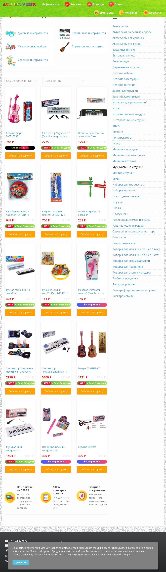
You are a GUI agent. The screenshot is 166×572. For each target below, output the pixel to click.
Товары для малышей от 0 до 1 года (136, 249)
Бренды (95, 4)
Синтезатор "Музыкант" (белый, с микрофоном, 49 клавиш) (56, 136)
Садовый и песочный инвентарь (133, 231)
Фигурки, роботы (123, 284)
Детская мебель (122, 73)
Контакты (128, 12)
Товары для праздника (127, 266)
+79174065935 (16, 541)
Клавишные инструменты (89, 33)
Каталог (73, 4)
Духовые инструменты (33, 33)
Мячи (115, 178)
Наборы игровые (123, 190)
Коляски (117, 132)
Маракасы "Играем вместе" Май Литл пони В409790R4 (91, 293)
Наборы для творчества (128, 184)
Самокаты (119, 237)
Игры (115, 108)
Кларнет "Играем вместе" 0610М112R (53, 213)
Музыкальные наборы (32, 46)
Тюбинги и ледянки (125, 278)
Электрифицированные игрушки (134, 290)
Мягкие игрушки (123, 173)
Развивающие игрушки (128, 225)
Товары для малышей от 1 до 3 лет (135, 255)
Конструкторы (122, 137)
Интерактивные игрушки (129, 120)
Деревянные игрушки (126, 67)
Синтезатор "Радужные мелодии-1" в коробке (19, 370)
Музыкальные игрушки (127, 167)
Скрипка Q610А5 (87, 446)
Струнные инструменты (87, 46)
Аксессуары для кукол (126, 44)
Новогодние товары (126, 196)
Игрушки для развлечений (129, 102)
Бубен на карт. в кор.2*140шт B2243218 (55, 291)
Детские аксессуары (125, 79)
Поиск (116, 4)
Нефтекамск (51, 4)
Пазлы (116, 208)
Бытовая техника (123, 55)
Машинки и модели (125, 149)
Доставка (104, 12)
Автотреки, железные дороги (131, 32)
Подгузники (120, 214)
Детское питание (123, 85)
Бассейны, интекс (123, 49)
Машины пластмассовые (128, 155)
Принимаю (21, 562)
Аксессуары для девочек (128, 38)
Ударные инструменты (33, 60)
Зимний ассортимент (126, 96)
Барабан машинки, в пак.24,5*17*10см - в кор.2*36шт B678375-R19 (18, 216)
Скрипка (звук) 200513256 (14, 134)
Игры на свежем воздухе (128, 114)
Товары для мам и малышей (131, 261)
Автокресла (120, 26)
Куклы (116, 143)
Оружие (117, 202)
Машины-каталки (124, 161)
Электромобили (123, 296)
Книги (116, 126)
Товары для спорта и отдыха (131, 272)
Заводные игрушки (125, 91)
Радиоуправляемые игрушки (131, 220)
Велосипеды (120, 61)
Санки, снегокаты (124, 243)
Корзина (152, 12)
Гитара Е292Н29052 (89, 368)
